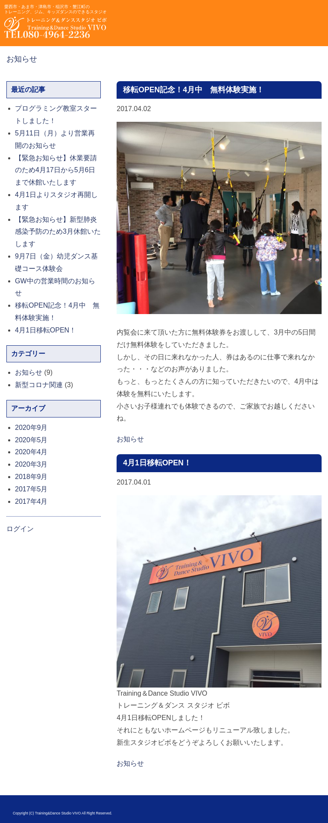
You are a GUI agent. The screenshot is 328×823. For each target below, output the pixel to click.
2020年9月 (31, 427)
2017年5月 (31, 489)
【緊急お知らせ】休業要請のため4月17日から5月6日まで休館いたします (56, 170)
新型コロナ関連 (39, 384)
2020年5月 (31, 440)
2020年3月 (31, 464)
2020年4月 (31, 452)
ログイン (20, 528)
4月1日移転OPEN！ (157, 463)
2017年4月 (31, 501)
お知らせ (21, 59)
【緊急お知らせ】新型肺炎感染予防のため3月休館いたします (58, 232)
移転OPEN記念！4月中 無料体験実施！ (193, 89)
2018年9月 (31, 476)
